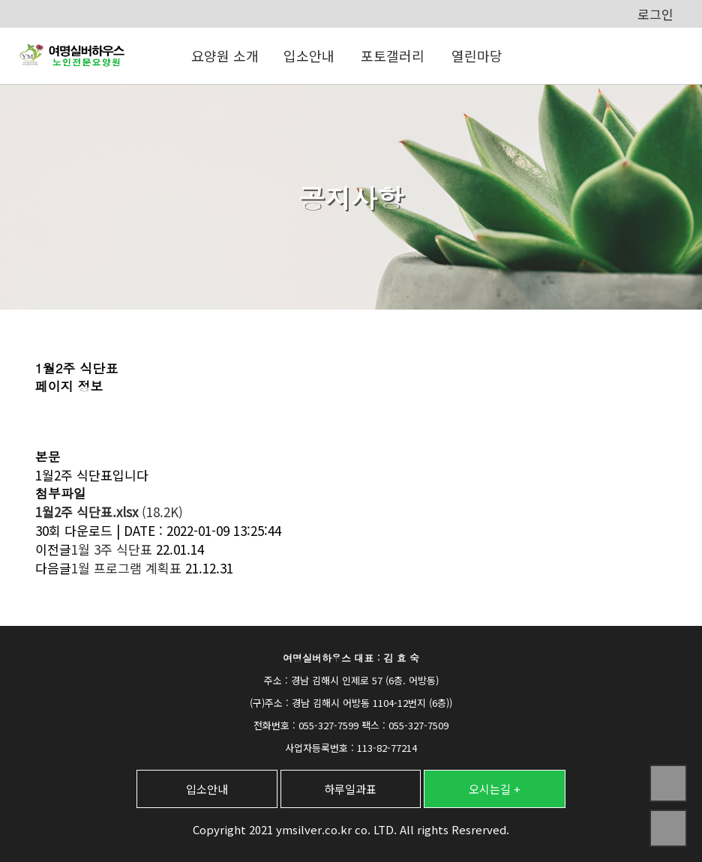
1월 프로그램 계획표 (126, 567)
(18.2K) (109, 511)
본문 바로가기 (0, 0)
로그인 (656, 13)
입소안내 (309, 55)
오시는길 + (494, 789)
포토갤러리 (392, 55)
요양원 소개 (225, 55)
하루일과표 (351, 789)
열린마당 (477, 55)
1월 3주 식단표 (111, 549)
